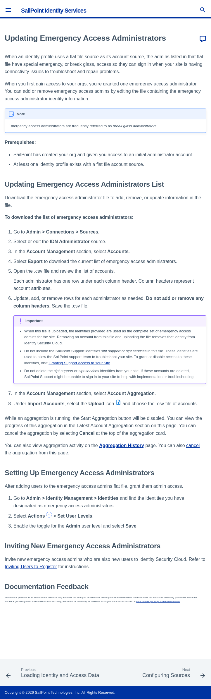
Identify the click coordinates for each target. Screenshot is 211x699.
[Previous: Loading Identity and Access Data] (53, 674)
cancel (193, 445)
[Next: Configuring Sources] (173, 674)
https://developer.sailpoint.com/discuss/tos (158, 601)
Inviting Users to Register (31, 566)
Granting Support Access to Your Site (79, 363)
